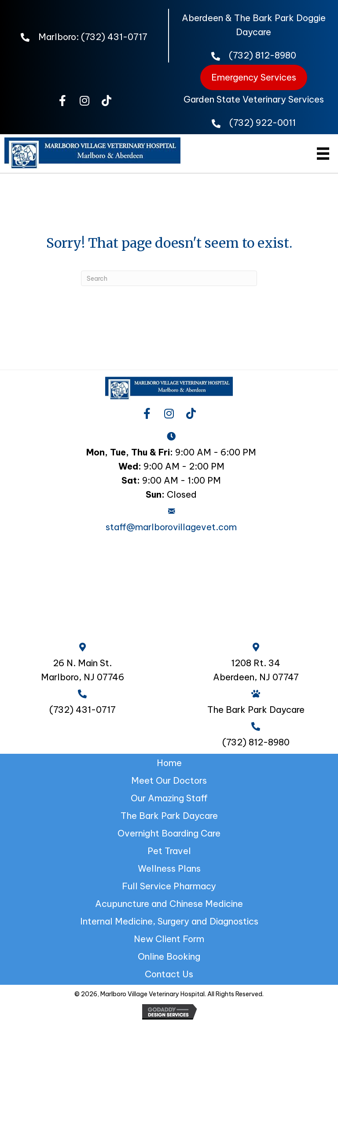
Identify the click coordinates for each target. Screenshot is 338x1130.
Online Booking (169, 956)
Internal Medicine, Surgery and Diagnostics (169, 921)
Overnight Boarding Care (169, 833)
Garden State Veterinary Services (254, 99)
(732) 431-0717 (114, 36)
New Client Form (169, 938)
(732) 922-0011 (262, 122)
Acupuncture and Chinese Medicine (169, 903)
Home (169, 762)
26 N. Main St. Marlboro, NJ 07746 (82, 669)
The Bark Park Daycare (169, 815)
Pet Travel (169, 850)
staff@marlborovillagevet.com (171, 526)
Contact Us (169, 974)
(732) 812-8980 (262, 55)
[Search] (169, 278)
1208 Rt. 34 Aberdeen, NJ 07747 (256, 669)
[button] (62, 101)
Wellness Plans (169, 868)
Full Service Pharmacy (169, 886)
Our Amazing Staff (169, 797)
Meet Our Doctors (169, 780)
